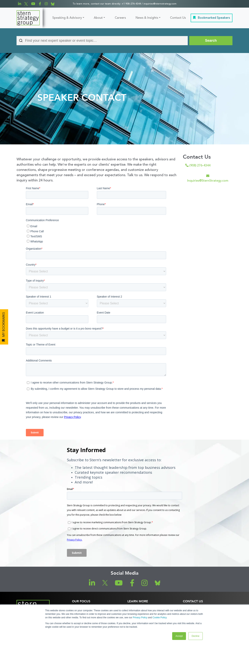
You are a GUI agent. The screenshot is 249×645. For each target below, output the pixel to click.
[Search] (210, 40)
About (98, 17)
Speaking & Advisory (67, 17)
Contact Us (178, 17)
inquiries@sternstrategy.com (160, 4)
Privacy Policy (140, 617)
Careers (120, 17)
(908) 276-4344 (197, 165)
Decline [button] (195, 636)
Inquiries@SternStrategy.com (207, 178)
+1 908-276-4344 (131, 4)
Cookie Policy (160, 617)
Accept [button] (179, 636)
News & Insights (147, 17)
